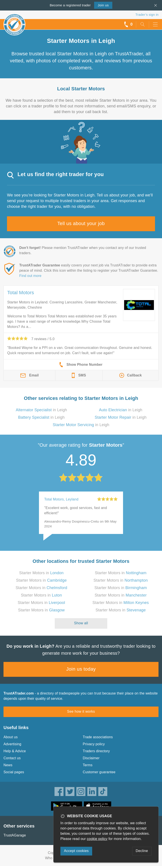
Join (103, 5)
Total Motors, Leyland (61, 499)
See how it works (81, 711)
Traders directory (96, 751)
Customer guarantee (99, 772)
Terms (88, 765)
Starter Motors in (41, 573)
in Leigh (41, 410)
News (8, 765)
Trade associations (98, 737)
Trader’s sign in (147, 14)
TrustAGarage (15, 835)
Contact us (12, 758)
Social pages (14, 772)
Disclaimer (91, 758)
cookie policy (97, 839)
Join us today (81, 669)
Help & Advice (15, 751)
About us (11, 737)
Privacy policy (94, 744)
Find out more (30, 276)
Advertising (12, 744)
